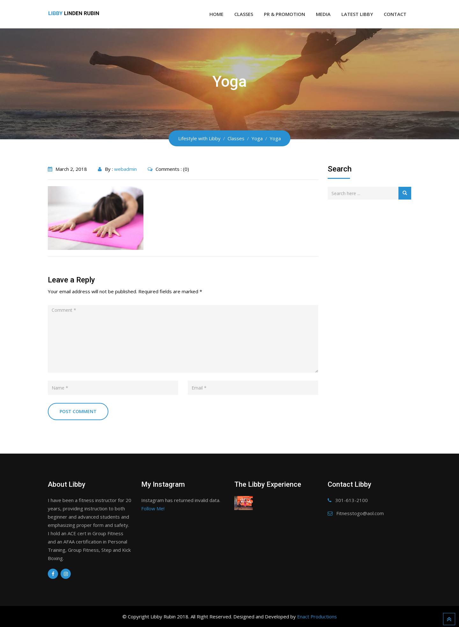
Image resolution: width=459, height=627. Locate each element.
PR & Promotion (284, 14)
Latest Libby (357, 14)
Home (216, 14)
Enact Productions (317, 616)
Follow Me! (152, 508)
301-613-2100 (351, 500)
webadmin (125, 169)
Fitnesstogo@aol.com (360, 513)
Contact (395, 14)
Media (323, 14)
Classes (243, 14)
